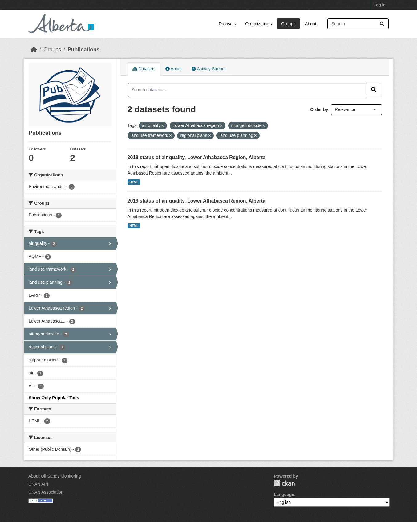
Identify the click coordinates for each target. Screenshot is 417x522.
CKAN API (38, 484)
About (310, 23)
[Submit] (382, 23)
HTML (133, 182)
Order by (319, 109)
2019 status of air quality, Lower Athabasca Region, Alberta (196, 200)
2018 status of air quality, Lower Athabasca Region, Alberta (196, 157)
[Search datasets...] (358, 23)
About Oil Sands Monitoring (54, 476)
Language (284, 494)
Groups (288, 23)
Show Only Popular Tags (54, 397)
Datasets (227, 23)
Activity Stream (208, 68)
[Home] (34, 50)
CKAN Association (45, 492)
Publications (83, 50)
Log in (380, 4)
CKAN (284, 483)
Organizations (258, 23)
